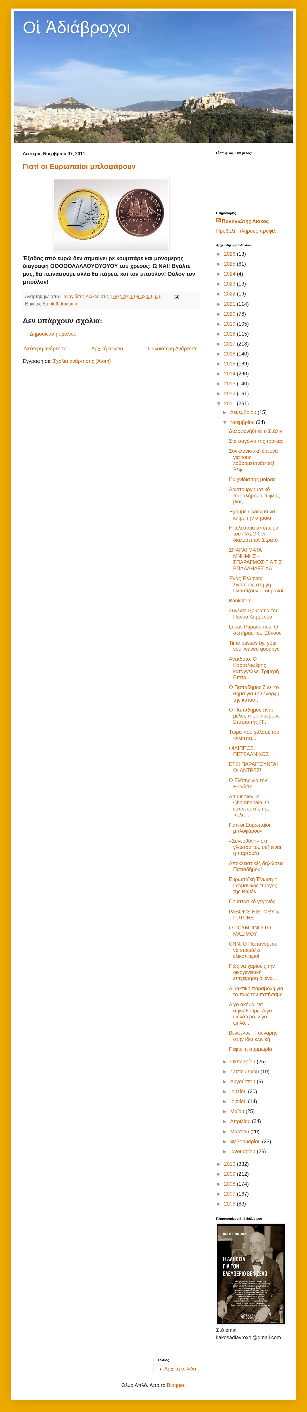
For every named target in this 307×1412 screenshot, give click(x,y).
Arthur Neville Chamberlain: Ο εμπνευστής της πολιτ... (249, 806)
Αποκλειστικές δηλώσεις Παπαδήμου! (256, 867)
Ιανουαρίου (243, 1151)
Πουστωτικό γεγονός (252, 901)
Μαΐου (237, 1111)
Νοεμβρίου (243, 422)
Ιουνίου (239, 1101)
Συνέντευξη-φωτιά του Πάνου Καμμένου (254, 614)
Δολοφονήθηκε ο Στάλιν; (256, 431)
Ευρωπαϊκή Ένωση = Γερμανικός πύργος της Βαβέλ (253, 885)
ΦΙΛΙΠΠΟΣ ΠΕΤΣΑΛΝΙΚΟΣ (249, 751)
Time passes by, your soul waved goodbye (254, 646)
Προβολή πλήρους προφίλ (246, 231)
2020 (230, 314)
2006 (230, 1204)
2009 (230, 1174)
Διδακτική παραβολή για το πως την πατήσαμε (256, 992)
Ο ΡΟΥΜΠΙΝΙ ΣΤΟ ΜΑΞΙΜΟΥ (250, 931)
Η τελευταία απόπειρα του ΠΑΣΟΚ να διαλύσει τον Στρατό (253, 534)
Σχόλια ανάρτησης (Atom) (82, 361)
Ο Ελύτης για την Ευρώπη (248, 783)
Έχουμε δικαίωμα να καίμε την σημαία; (252, 515)
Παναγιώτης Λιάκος (245, 221)
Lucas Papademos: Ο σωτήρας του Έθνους (255, 630)
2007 (230, 1194)
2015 (230, 364)
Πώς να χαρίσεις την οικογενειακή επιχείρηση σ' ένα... (253, 972)
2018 (230, 334)
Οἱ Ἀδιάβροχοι (76, 27)
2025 (230, 264)
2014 (230, 374)
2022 (230, 294)
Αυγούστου (243, 1081)
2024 (230, 274)
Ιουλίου (239, 1091)
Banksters (240, 600)
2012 (230, 393)
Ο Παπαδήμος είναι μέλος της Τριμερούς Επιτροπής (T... (254, 716)
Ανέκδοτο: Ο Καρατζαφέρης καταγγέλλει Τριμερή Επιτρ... (254, 668)
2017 (230, 344)
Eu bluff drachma (60, 303)
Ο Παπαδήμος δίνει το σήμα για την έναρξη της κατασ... (254, 693)
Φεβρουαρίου (246, 1141)
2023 (230, 284)
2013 (230, 383)
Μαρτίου (240, 1131)
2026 (230, 254)
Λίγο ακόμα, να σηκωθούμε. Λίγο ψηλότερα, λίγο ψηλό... (250, 1014)
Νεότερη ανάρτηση (45, 349)
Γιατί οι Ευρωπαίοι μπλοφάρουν (79, 166)
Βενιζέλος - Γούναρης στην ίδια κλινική (253, 1036)
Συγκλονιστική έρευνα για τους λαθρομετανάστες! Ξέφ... (253, 460)
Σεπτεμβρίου (245, 1071)
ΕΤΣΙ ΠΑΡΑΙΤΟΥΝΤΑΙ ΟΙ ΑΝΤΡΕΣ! (253, 767)
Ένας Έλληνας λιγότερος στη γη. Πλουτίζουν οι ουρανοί (256, 585)
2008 (230, 1184)
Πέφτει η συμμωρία (250, 1049)
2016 (230, 354)
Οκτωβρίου (243, 1061)
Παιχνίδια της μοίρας (252, 479)
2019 (230, 324)
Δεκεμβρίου (244, 412)
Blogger (175, 1385)
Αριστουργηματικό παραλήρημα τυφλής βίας (254, 496)
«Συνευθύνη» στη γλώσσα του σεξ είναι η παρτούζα (255, 847)
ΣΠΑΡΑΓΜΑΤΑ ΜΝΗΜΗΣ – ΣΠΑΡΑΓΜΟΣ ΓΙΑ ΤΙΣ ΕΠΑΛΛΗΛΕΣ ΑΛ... (255, 559)
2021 (230, 304)
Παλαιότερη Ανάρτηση (173, 349)
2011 (230, 403)
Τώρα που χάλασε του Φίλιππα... (254, 735)
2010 (230, 1164)
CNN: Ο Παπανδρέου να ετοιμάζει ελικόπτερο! (253, 950)
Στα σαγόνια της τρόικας (256, 441)
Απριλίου (241, 1121)
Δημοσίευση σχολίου (53, 334)
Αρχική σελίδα (107, 349)
